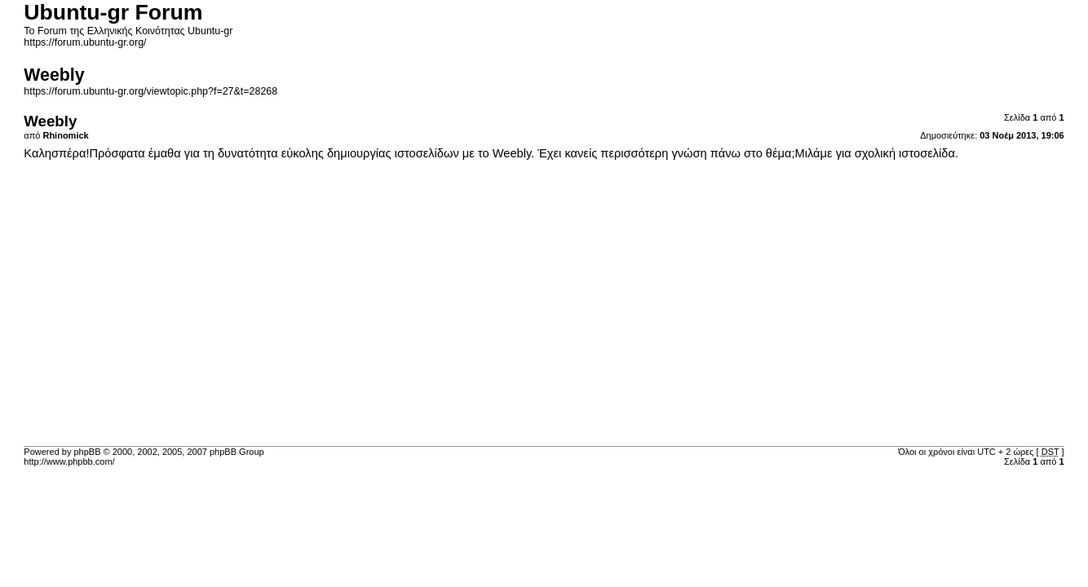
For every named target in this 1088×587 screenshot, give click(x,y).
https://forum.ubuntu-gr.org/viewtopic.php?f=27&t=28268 (150, 91)
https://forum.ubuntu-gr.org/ (85, 42)
